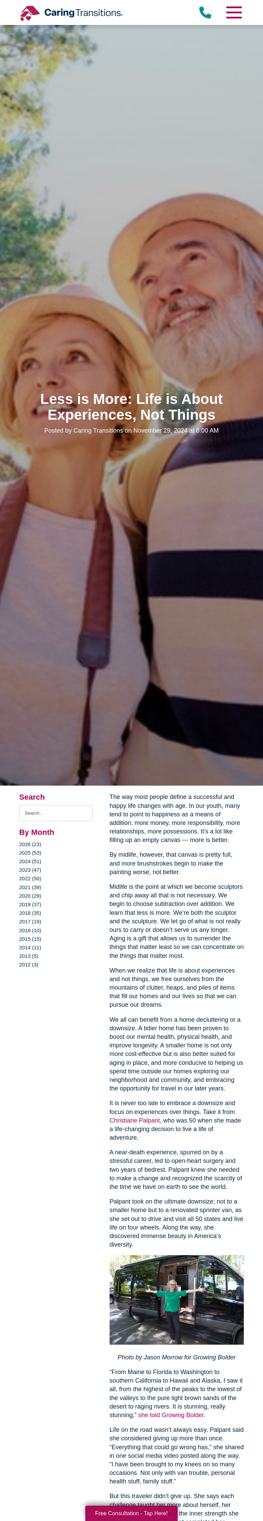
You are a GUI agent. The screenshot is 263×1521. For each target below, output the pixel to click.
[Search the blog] (55, 813)
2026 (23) (30, 844)
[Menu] (233, 12)
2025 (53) (30, 853)
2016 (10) (30, 930)
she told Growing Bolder (170, 1415)
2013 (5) (28, 956)
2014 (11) (30, 947)
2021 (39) (30, 887)
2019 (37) (30, 904)
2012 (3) (28, 964)
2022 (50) (30, 878)
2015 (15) (30, 939)
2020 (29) (30, 896)
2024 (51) (30, 861)
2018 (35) (30, 913)
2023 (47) (30, 870)
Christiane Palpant (135, 1120)
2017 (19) (30, 921)
